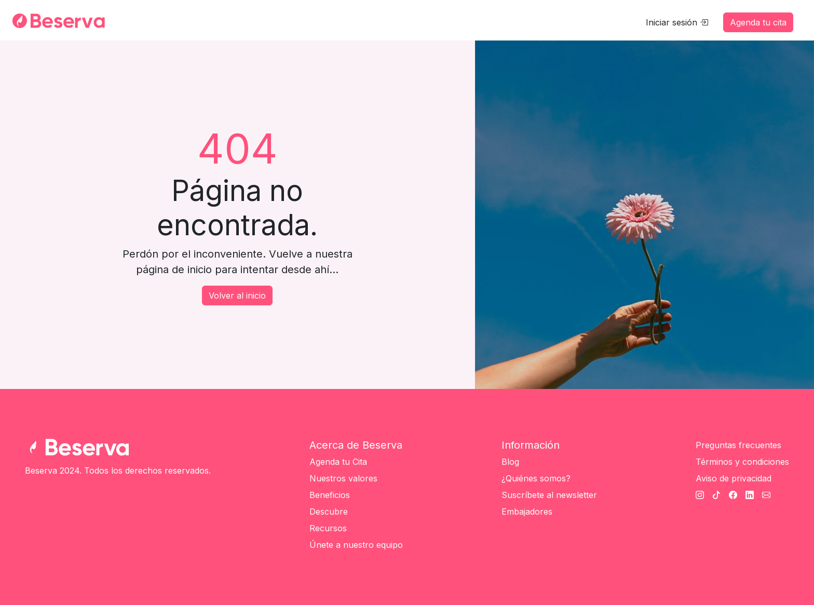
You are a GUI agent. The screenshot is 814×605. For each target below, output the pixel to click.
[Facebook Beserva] (733, 495)
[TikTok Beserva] (716, 495)
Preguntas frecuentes (738, 445)
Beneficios (329, 495)
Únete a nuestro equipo (356, 545)
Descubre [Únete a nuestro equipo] (328, 511)
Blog (510, 461)
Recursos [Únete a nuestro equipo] (328, 528)
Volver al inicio (237, 295)
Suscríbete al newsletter (549, 495)
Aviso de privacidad (733, 478)
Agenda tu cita (758, 22)
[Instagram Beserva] (700, 495)
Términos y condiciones (742, 461)
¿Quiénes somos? (536, 478)
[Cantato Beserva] (766, 495)
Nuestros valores (343, 478)
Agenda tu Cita (338, 461)
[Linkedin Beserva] (749, 495)
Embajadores (526, 511)
